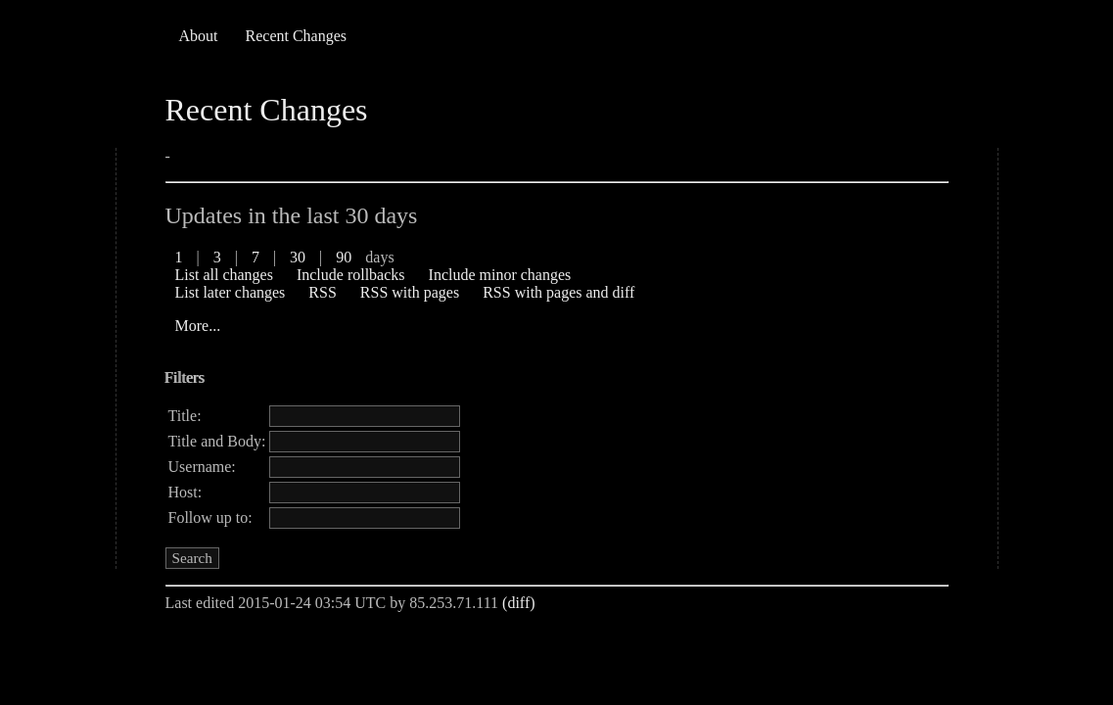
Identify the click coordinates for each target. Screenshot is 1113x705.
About (198, 35)
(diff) (518, 602)
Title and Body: (217, 441)
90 (343, 257)
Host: (185, 492)
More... (198, 325)
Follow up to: (210, 517)
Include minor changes (500, 274)
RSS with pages (409, 292)
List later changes (230, 292)
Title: (185, 415)
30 (297, 257)
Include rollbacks (351, 274)
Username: (202, 466)
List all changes (224, 274)
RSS (322, 292)
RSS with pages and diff (558, 292)
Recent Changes (297, 35)
